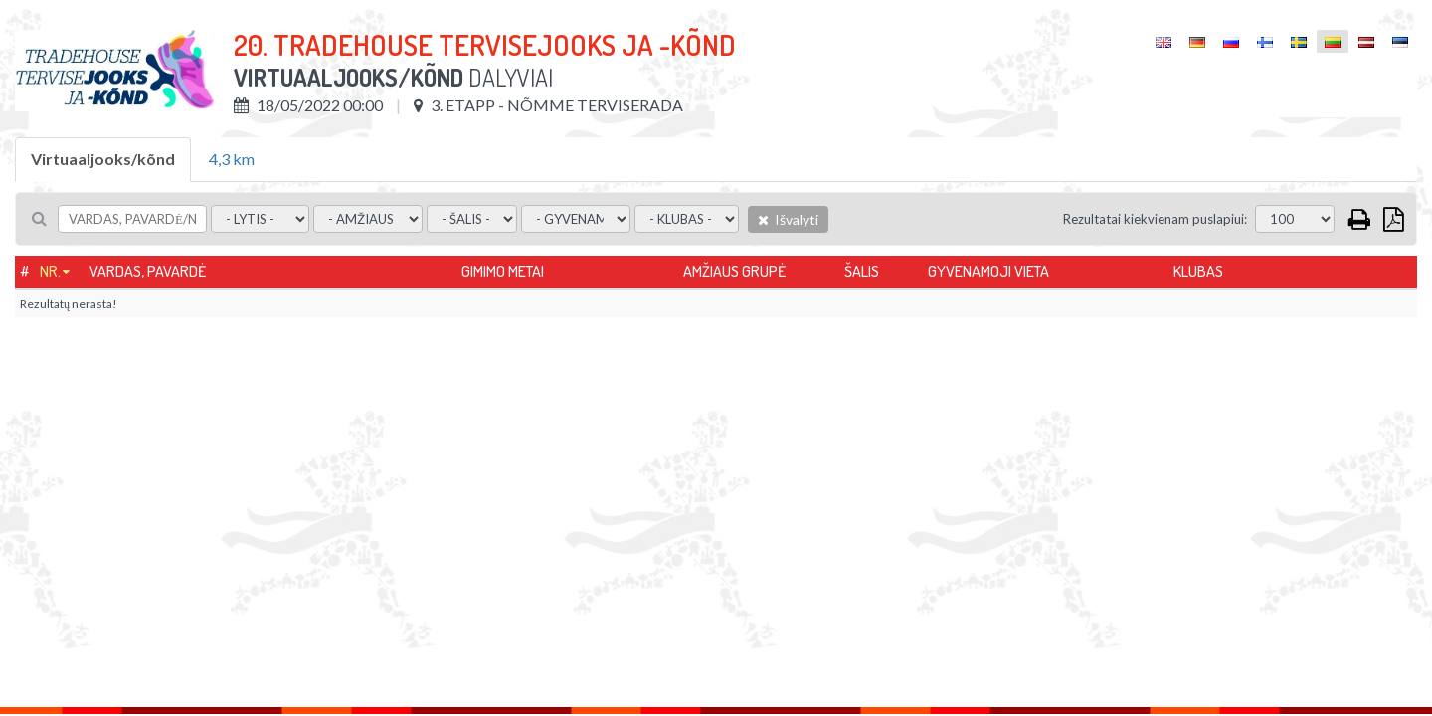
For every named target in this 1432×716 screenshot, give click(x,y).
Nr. (50, 271)
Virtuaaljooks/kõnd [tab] (103, 158)
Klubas (1198, 271)
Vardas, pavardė (148, 271)
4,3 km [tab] (232, 158)
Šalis (861, 271)
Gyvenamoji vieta (988, 271)
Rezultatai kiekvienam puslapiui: (1155, 219)
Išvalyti (788, 219)
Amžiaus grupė (734, 271)
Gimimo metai (502, 271)
